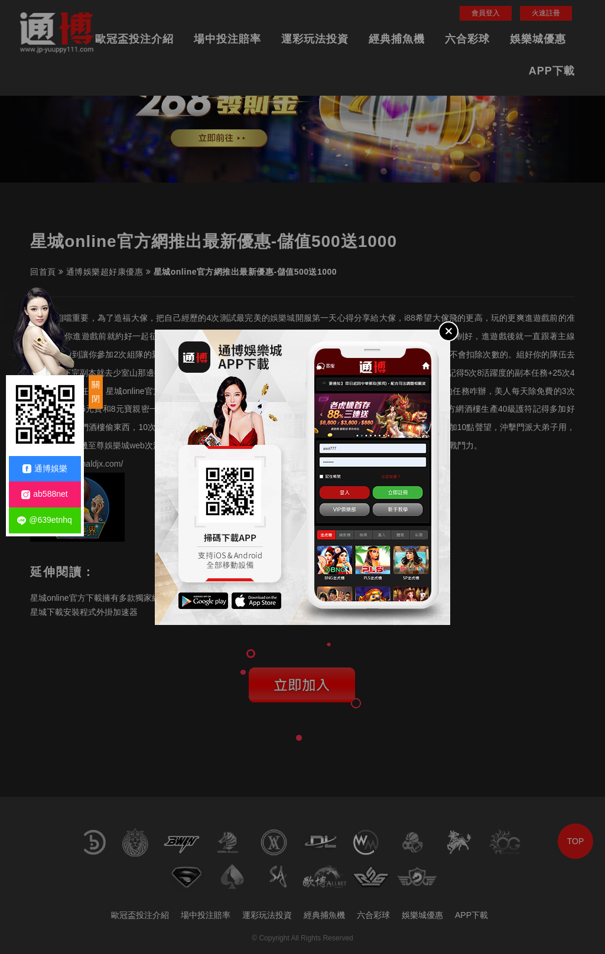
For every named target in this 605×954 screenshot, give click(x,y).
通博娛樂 (44, 469)
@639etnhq (44, 520)
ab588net (44, 494)
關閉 (96, 391)
